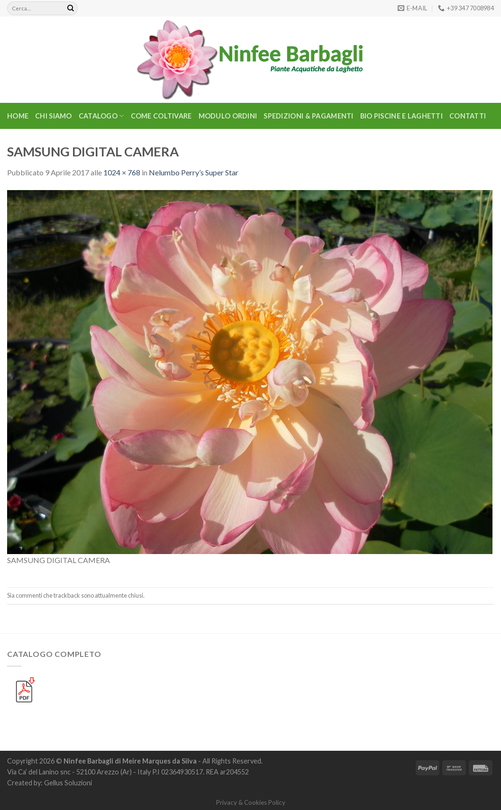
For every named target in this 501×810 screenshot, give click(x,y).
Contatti (467, 116)
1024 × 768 (121, 172)
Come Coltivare (161, 116)
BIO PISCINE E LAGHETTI (401, 116)
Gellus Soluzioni (68, 783)
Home (17, 116)
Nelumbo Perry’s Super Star (193, 172)
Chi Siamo (53, 116)
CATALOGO (101, 115)
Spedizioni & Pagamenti (308, 116)
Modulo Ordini (228, 116)
